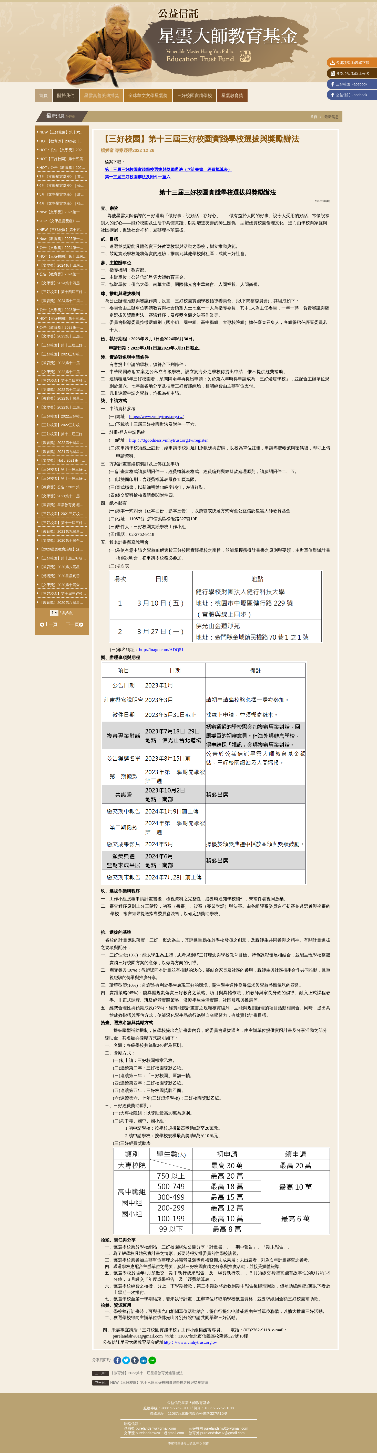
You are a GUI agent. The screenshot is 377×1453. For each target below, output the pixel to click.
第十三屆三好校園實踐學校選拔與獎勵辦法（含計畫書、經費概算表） (168, 169)
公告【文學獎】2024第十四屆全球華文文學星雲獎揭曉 (63, 248)
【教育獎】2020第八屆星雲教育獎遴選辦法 (63, 602)
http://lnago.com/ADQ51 (161, 649)
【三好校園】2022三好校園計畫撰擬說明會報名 (63, 425)
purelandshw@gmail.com (156, 1428)
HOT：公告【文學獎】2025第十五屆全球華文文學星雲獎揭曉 (63, 150)
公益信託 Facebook (348, 95)
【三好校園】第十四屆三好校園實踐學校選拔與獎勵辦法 (63, 292)
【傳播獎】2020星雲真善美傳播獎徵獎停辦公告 (63, 576)
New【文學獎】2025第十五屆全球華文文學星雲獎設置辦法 (63, 212)
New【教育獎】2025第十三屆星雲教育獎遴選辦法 (63, 239)
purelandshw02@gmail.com (222, 1433)
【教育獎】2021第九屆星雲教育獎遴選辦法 (63, 531)
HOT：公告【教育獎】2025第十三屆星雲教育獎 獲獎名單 (63, 168)
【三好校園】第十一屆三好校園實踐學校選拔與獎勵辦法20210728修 (63, 478)
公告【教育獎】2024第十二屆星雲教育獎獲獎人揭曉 (63, 274)
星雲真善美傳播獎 (101, 95)
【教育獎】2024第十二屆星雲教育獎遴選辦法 (63, 301)
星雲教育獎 (232, 95)
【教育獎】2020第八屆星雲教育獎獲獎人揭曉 (63, 567)
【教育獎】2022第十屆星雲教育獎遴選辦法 (63, 443)
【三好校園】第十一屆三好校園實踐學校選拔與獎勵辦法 (63, 523)
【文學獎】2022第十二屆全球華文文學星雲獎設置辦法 (63, 407)
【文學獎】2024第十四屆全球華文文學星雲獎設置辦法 (63, 283)
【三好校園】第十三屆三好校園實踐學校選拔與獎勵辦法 (63, 345)
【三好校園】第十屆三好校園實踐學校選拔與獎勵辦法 (63, 594)
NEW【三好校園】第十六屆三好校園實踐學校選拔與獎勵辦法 (150, 1383)
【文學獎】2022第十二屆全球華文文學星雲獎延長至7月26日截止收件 (63, 390)
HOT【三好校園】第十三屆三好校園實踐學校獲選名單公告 (63, 318)
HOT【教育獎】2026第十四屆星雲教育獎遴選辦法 (63, 141)
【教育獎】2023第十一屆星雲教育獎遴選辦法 (137, 1373)
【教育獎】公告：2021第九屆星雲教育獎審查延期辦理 (63, 487)
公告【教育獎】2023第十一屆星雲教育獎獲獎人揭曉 (63, 327)
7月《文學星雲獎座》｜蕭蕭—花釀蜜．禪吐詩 (63, 177)
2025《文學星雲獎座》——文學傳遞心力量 (63, 221)
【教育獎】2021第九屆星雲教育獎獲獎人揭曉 (63, 452)
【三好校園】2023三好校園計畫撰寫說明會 (63, 354)
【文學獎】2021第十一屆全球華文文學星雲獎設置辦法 (63, 496)
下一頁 (74, 624)
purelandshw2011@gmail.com (160, 1433)
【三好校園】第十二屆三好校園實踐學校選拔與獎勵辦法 (63, 434)
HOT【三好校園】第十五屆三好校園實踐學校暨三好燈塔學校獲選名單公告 (63, 159)
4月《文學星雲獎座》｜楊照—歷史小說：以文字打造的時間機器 (63, 203)
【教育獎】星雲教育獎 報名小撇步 (63, 505)
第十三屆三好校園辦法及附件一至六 (137, 177)
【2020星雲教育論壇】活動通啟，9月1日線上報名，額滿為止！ (63, 549)
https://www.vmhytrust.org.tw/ (156, 416)
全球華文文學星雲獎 (148, 95)
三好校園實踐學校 (194, 95)
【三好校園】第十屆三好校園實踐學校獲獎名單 (63, 558)
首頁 (43, 95)
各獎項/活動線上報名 (349, 74)
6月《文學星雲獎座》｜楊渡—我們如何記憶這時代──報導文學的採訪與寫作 (63, 185)
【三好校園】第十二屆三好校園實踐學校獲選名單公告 (63, 381)
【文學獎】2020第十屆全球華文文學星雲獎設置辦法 (63, 585)
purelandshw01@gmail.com (226, 1428)
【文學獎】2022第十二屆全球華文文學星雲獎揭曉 (63, 372)
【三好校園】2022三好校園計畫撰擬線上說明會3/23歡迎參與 (63, 416)
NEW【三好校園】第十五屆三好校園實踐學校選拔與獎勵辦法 (63, 230)
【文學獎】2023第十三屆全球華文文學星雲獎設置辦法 (63, 336)
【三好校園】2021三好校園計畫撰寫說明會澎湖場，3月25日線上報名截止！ (63, 514)
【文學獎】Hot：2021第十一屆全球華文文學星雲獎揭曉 (63, 460)
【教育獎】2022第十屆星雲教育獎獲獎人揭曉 (63, 398)
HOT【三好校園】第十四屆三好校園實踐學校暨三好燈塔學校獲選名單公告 (63, 256)
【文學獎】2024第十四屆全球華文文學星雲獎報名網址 (63, 265)
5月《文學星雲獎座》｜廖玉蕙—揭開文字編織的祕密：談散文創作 (63, 194)
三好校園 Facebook (348, 85)
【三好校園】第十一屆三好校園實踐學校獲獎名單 (63, 469)
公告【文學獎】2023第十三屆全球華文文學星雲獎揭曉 (63, 310)
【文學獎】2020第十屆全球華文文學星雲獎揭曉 (63, 540)
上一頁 (48, 624)
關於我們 (66, 95)
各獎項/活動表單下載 (349, 63)
